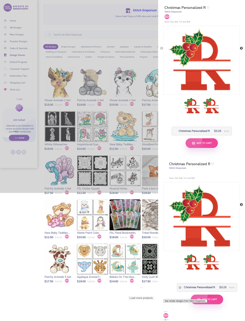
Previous (161, 48)
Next (241, 48)
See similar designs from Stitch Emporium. (185, 301)
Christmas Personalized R (194, 130)
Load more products (141, 298)
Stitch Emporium (173, 11)
